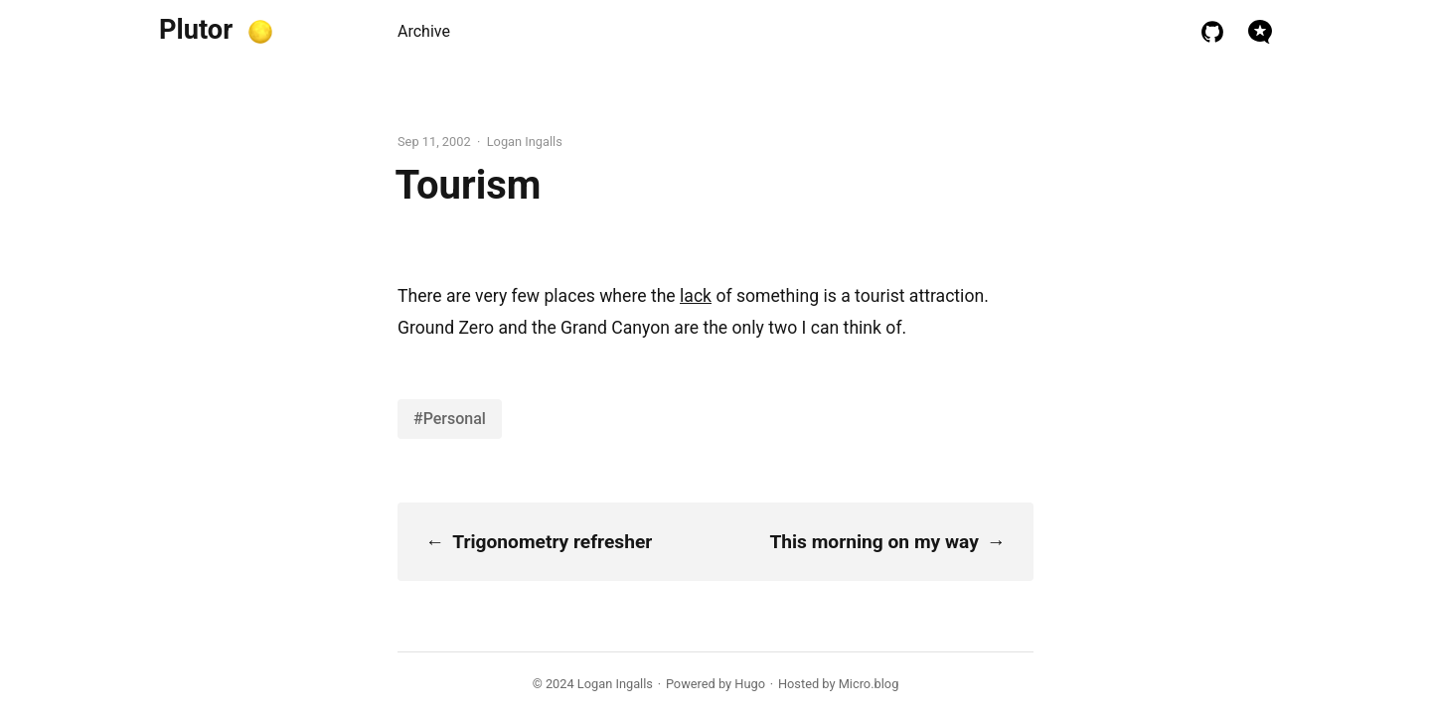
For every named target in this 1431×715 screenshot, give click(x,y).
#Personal (449, 418)
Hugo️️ (749, 683)
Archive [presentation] (424, 31)
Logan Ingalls (615, 683)
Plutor (196, 30)
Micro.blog (869, 683)
